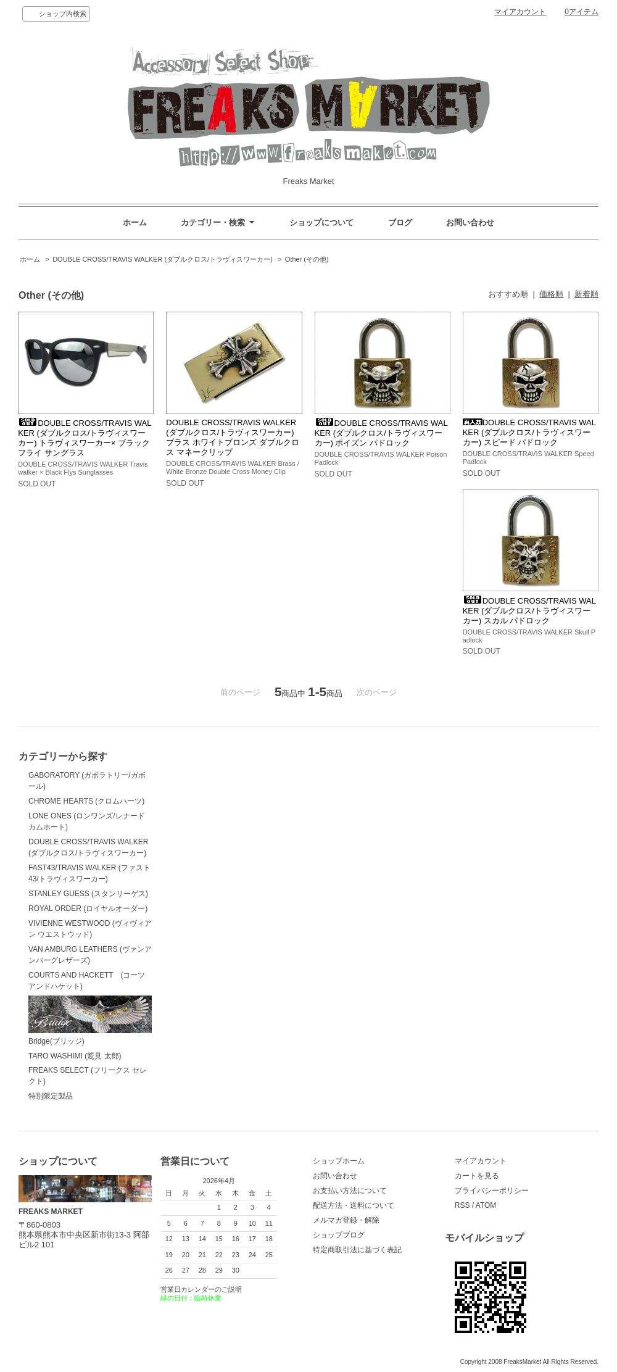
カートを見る (477, 1175)
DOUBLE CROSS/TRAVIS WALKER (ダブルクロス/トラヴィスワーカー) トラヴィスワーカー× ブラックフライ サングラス (84, 437)
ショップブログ (339, 1235)
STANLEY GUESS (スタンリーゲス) (88, 893)
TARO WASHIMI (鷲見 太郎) (75, 1056)
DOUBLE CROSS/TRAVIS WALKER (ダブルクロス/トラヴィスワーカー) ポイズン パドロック (381, 432)
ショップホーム (339, 1161)
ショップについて (321, 222)
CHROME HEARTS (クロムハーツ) (86, 801)
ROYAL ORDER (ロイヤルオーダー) (87, 908)
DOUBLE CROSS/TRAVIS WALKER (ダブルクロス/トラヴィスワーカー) (162, 259)
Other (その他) (307, 259)
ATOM (486, 1205)
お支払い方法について (350, 1190)
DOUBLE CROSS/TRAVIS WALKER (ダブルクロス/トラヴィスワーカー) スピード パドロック (529, 432)
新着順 (586, 294)
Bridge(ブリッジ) (90, 1021)
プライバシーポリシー (492, 1190)
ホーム (135, 222)
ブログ (400, 222)
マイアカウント (520, 11)
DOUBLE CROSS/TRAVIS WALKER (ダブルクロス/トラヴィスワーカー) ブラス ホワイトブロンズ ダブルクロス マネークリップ (232, 437)
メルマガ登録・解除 (346, 1220)
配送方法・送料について (353, 1205)
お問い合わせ (470, 222)
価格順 (551, 294)
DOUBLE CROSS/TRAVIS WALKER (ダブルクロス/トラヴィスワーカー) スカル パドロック (529, 610)
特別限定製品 (50, 1096)
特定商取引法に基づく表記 (357, 1249)
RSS (462, 1205)
